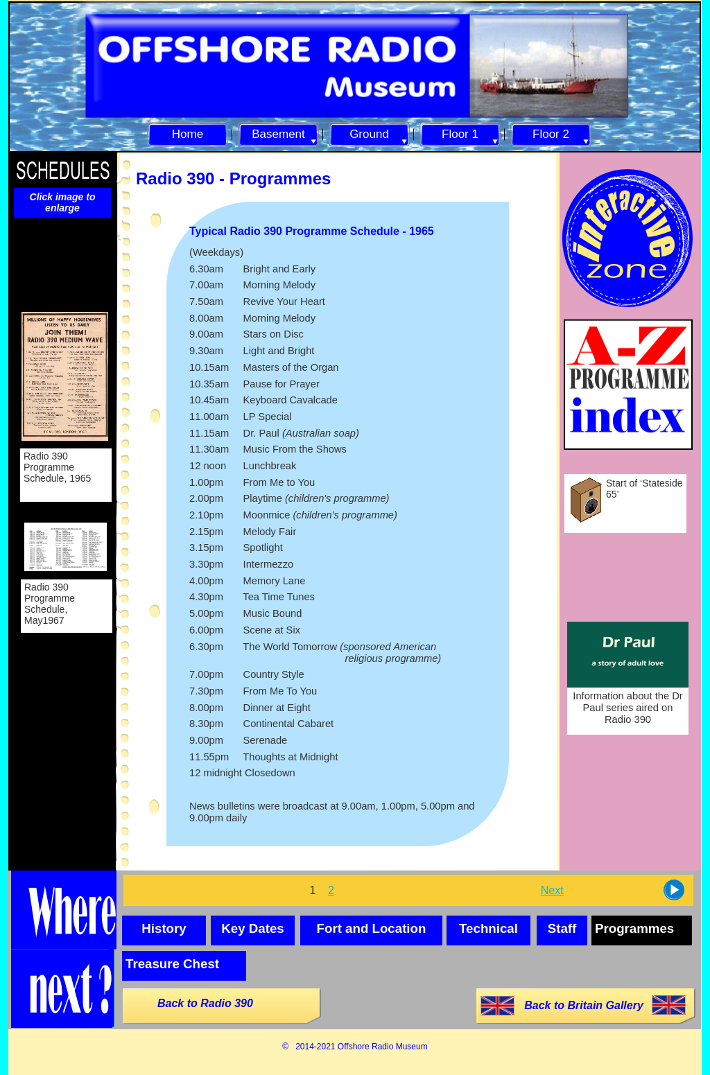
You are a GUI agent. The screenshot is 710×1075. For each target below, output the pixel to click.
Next (552, 890)
